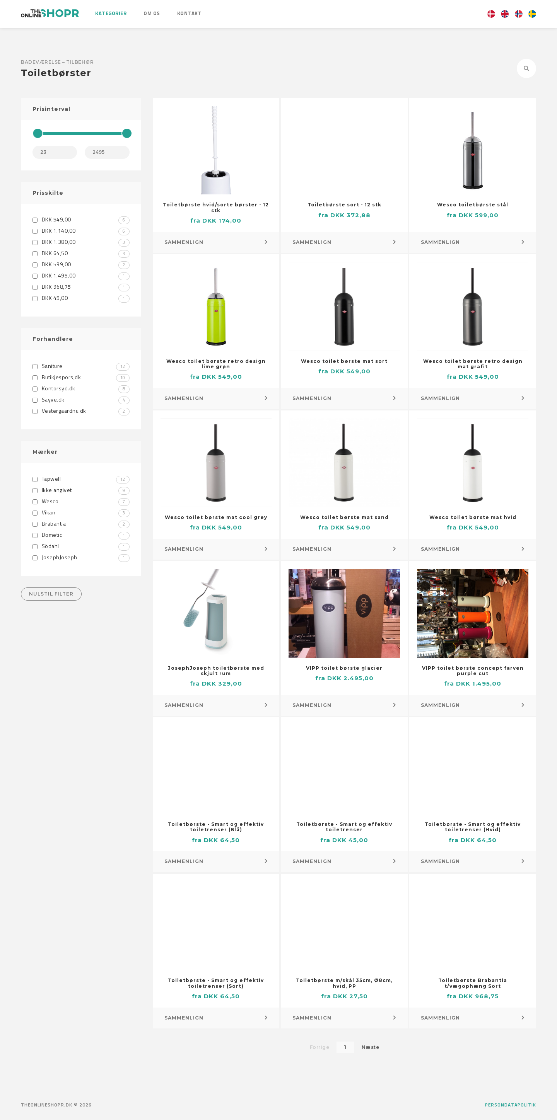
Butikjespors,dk (81, 377)
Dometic (81, 535)
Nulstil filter (51, 594)
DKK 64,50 (81, 253)
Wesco (81, 501)
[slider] (37, 133)
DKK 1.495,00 (81, 275)
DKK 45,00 (81, 298)
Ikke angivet (81, 490)
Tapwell (81, 479)
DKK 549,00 (81, 219)
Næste (370, 1047)
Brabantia (81, 523)
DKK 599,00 (81, 264)
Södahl (81, 546)
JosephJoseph (81, 557)
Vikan (81, 512)
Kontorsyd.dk (81, 388)
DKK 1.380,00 (81, 242)
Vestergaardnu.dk (81, 411)
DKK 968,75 (81, 287)
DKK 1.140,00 (81, 230)
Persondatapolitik (510, 1104)
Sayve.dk (81, 399)
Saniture (81, 366)
